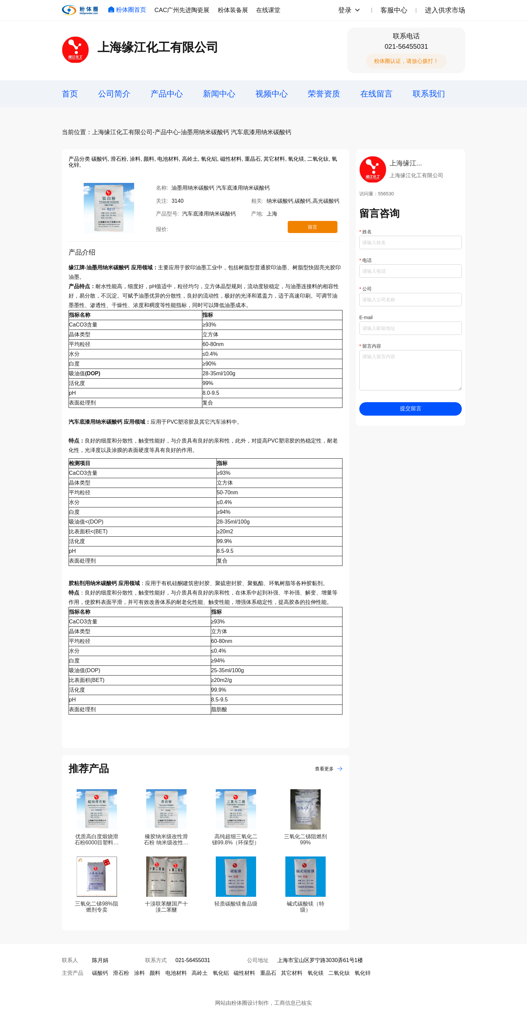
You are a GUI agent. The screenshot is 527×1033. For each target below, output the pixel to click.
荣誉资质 (324, 93)
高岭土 (200, 973)
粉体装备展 (233, 10)
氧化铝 (221, 973)
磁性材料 (244, 973)
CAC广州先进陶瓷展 (181, 10)
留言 (312, 227)
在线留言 (376, 93)
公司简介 (114, 93)
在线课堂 (268, 10)
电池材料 (176, 973)
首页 (70, 93)
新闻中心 (219, 93)
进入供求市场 (445, 10)
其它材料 (291, 973)
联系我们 (429, 93)
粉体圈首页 (127, 9)
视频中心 (271, 93)
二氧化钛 (339, 973)
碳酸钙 (100, 973)
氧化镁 (316, 973)
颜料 (155, 973)
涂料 (139, 973)
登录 (345, 10)
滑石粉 (121, 973)
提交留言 (410, 408)
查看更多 (328, 768)
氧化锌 (363, 973)
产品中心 (167, 93)
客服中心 (393, 10)
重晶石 (268, 973)
